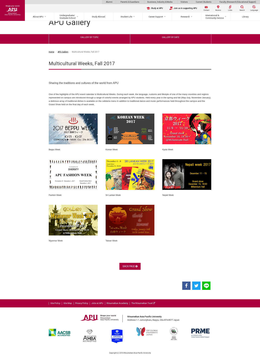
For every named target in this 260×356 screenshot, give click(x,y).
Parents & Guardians (130, 2)
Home (51, 52)
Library (245, 16)
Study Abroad (98, 16)
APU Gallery (63, 52)
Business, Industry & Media (159, 2)
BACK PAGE (130, 266)
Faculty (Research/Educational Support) (238, 2)
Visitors (184, 2)
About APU (38, 16)
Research (185, 16)
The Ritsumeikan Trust (143, 303)
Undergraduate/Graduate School (68, 16)
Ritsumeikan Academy (117, 303)
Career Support (156, 16)
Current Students (203, 2)
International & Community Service (214, 16)
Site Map (68, 303)
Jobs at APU (97, 303)
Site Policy (55, 303)
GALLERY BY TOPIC (89, 37)
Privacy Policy (81, 303)
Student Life (126, 16)
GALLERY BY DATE (170, 37)
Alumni (109, 2)
